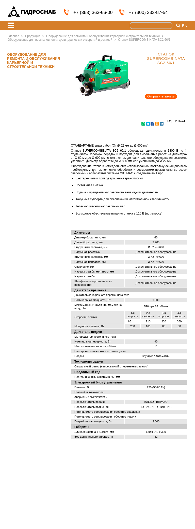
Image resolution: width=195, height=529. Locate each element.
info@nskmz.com (184, 12)
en (184, 26)
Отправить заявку (161, 96)
